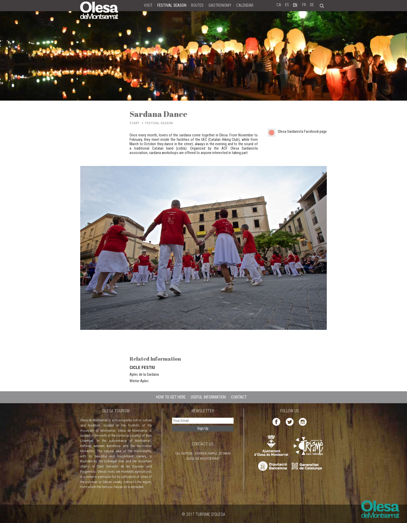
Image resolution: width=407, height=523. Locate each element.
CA (278, 4)
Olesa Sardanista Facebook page (302, 131)
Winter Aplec (139, 381)
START (134, 123)
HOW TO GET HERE (171, 397)
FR (304, 4)
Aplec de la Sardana (144, 374)
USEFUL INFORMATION (208, 397)
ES (287, 4)
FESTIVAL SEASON (159, 123)
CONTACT (239, 397)
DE (312, 4)
